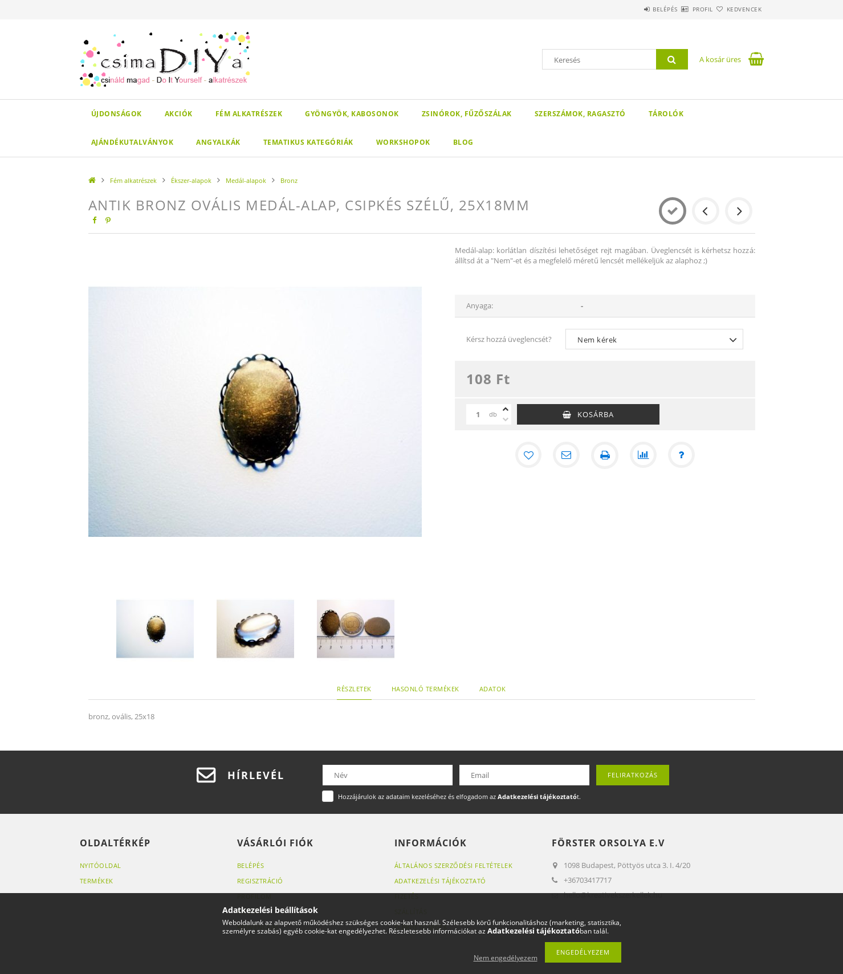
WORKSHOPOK (403, 142)
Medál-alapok (246, 180)
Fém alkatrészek (249, 114)
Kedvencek (737, 9)
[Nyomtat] (604, 455)
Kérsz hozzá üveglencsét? (509, 339)
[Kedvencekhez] (527, 455)
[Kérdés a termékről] (682, 455)
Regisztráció (260, 881)
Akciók (179, 114)
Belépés (632, 9)
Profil (683, 9)
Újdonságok (116, 114)
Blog (463, 142)
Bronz (289, 180)
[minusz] (505, 419)
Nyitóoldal (100, 865)
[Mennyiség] (477, 414)
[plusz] (505, 409)
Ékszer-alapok (191, 180)
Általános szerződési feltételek (453, 865)
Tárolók (666, 114)
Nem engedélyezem (505, 958)
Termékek (96, 881)
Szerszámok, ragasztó (580, 114)
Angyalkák (218, 142)
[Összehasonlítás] (643, 455)
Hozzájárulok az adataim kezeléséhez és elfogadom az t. (459, 796)
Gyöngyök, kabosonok (352, 114)
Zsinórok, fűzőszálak (467, 114)
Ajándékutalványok (132, 142)
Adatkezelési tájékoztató (440, 881)
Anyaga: (479, 305)
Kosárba (595, 414)
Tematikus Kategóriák (308, 142)
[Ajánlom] (566, 455)
